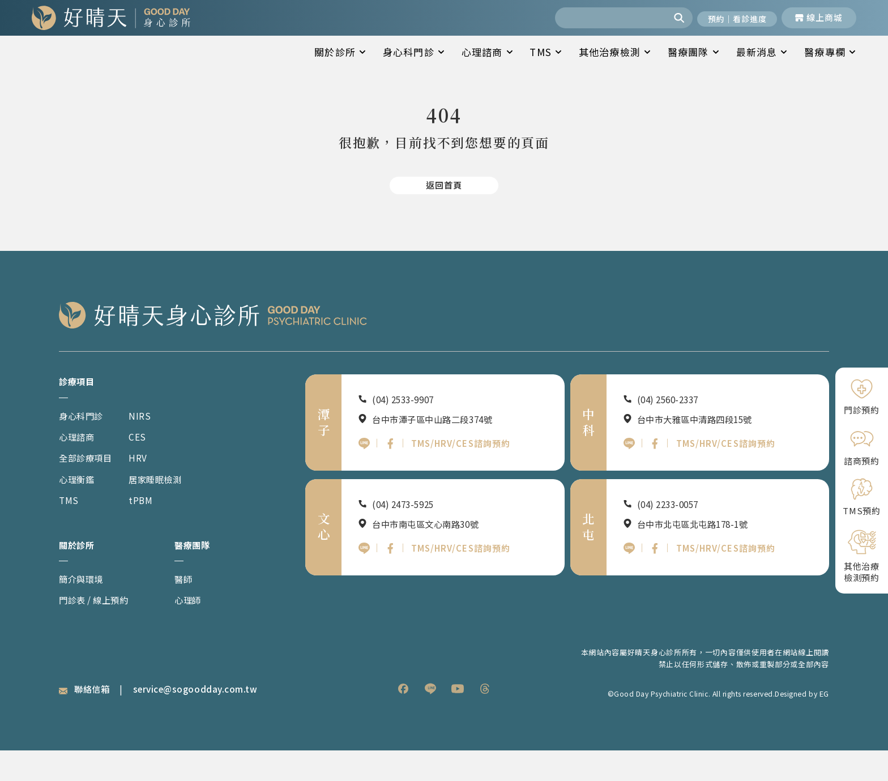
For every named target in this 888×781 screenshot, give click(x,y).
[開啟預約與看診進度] (732, 17)
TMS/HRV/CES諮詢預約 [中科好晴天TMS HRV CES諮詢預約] (728, 474)
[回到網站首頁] (111, 18)
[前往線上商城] (819, 17)
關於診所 (340, 52)
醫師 (184, 609)
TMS (545, 52)
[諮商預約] (861, 447)
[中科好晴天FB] (655, 474)
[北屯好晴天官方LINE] (629, 582)
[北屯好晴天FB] (655, 582)
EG (824, 723)
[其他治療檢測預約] (861, 555)
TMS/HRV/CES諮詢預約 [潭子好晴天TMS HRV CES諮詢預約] (463, 474)
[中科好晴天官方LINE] (629, 474)
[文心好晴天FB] (391, 582)
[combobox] (601, 17)
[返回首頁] (444, 210)
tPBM (149, 529)
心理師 (189, 630)
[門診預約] (861, 397)
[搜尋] (670, 17)
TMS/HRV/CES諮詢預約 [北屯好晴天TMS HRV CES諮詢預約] (728, 582)
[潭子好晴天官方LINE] (364, 474)
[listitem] (403, 719)
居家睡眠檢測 (166, 508)
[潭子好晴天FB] (391, 474)
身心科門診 (414, 52)
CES (145, 465)
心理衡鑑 (79, 508)
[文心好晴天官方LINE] (364, 582)
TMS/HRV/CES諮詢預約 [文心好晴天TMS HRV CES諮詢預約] (463, 582)
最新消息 (762, 52)
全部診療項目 (89, 486)
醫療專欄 (830, 52)
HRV (146, 486)
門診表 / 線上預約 (99, 630)
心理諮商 (487, 52)
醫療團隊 (693, 52)
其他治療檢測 (615, 52)
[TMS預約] (861, 497)
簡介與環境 (84, 609)
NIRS (148, 444)
